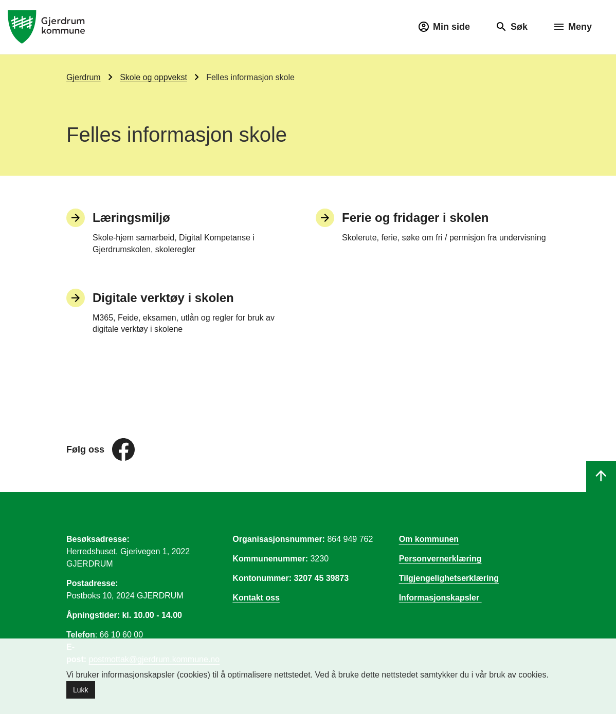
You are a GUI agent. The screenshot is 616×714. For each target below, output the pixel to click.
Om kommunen (429, 539)
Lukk (80, 690)
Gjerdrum (83, 77)
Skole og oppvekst (153, 77)
